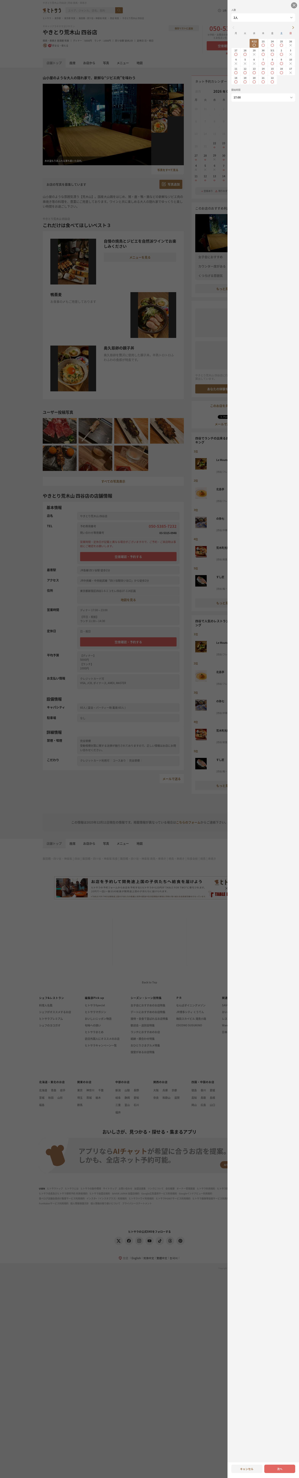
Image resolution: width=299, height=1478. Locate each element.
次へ (279, 1469)
